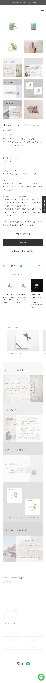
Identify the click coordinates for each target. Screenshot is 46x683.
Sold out (23, 242)
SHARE (15, 266)
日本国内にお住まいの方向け (23, 251)
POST (6, 266)
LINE (23, 266)
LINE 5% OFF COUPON (44, 205)
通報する (40, 266)
